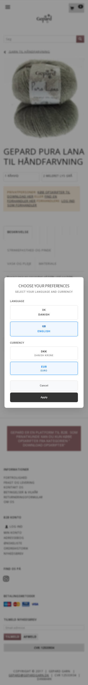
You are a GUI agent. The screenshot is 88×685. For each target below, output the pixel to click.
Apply (44, 397)
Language (17, 301)
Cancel (44, 385)
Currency (17, 342)
